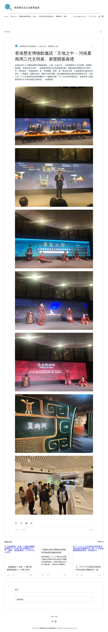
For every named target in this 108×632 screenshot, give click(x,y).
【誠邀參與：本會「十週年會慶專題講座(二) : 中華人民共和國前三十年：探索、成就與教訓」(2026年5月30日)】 (19, 568)
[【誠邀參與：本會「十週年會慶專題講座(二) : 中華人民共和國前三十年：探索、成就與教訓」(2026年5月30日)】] (20, 554)
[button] (101, 32)
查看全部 (101, 542)
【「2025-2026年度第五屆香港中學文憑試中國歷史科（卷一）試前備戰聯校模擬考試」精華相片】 (88, 568)
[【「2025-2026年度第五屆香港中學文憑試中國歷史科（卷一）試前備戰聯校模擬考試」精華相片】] (88, 554)
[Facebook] (99, 16)
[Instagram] (102, 16)
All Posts (7, 32)
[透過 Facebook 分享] (16, 523)
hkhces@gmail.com (79, 16)
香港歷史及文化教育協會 (27, 7)
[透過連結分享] (31, 523)
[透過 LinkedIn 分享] (26, 523)
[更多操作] (91, 46)
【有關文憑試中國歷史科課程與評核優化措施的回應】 (53, 551)
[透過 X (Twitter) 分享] (21, 523)
